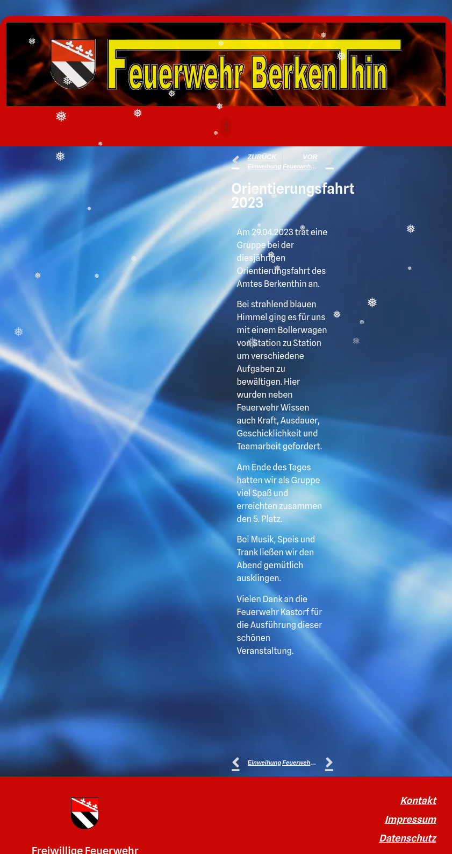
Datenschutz (407, 838)
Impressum (410, 819)
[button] (226, 127)
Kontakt (418, 800)
